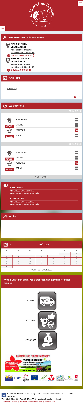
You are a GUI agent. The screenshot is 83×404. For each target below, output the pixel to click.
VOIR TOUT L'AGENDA (41, 270)
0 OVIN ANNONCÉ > (21, 70)
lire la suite (11, 89)
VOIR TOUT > (41, 177)
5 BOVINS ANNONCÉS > (22, 55)
